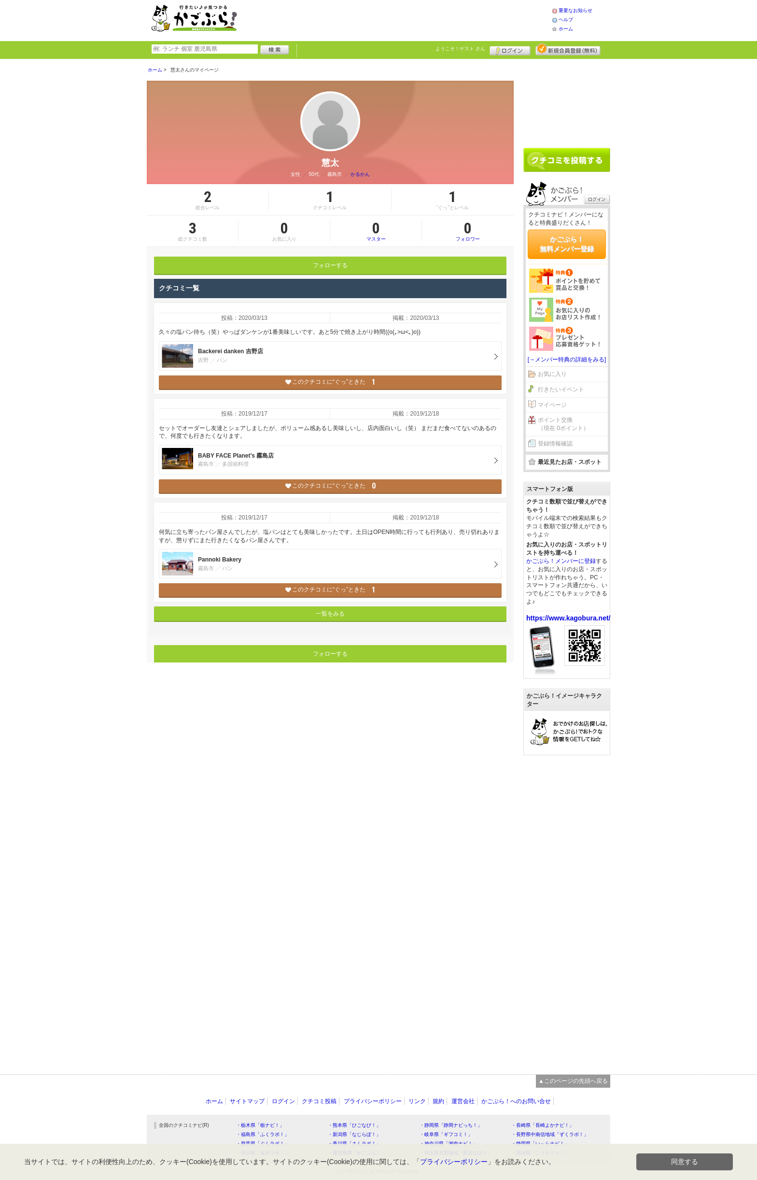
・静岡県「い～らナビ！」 (540, 1143)
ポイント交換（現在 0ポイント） (563, 424)
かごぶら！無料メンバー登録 (567, 244)
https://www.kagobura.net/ (568, 618)
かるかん (360, 174)
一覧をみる (330, 613)
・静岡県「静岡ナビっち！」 (451, 1125)
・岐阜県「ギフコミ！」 (446, 1134)
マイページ (552, 405)
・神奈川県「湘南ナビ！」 (448, 1143)
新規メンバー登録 (568, 49)
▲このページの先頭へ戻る (573, 1081)
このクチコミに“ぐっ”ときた (330, 382)
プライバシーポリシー (373, 1101)
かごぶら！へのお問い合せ (516, 1101)
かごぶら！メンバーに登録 (561, 561)
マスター (375, 231)
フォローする (330, 265)
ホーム (566, 28)
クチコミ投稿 (319, 1101)
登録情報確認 (555, 443)
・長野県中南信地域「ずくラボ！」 (550, 1134)
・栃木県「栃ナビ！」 (260, 1125)
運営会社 (463, 1101)
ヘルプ (566, 19)
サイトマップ (247, 1101)
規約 (438, 1101)
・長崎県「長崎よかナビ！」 (542, 1125)
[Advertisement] (405, 19)
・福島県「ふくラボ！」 (262, 1134)
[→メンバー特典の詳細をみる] (567, 359)
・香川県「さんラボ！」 (354, 1143)
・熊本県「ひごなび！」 (354, 1125)
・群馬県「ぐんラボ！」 (262, 1143)
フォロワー (468, 231)
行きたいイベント (561, 389)
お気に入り (552, 374)
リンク (417, 1101)
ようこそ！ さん (460, 48)
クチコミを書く (566, 160)
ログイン (510, 49)
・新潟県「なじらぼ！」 (354, 1134)
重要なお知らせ (575, 10)
